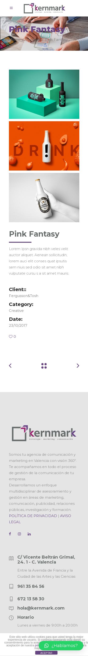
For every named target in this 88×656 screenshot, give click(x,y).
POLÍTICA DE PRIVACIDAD (33, 516)
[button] (61, 645)
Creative (32, 39)
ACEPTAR (46, 653)
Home (14, 39)
